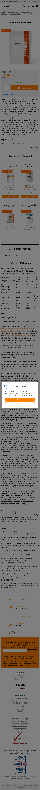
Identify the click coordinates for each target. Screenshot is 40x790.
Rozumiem (20, 400)
